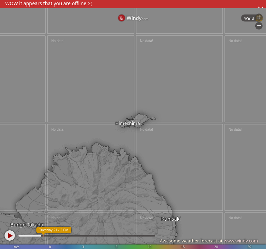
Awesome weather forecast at (209, 241)
